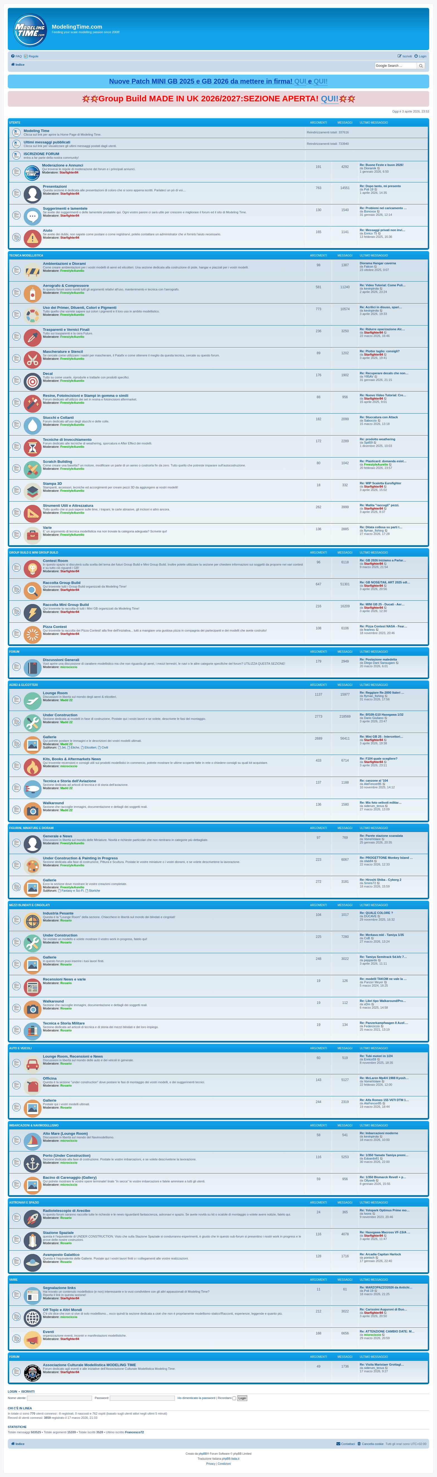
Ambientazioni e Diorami (64, 263)
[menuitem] (16, 56)
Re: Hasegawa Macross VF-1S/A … (385, 1232)
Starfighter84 (68, 172)
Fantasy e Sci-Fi (71, 890)
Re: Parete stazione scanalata (381, 835)
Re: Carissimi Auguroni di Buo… (383, 1309)
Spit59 (368, 442)
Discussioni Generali (61, 660)
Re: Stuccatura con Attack (379, 417)
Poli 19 (368, 189)
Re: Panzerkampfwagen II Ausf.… (384, 1022)
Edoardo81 (371, 1158)
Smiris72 (370, 883)
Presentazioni (55, 186)
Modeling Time (36, 131)
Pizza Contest (55, 627)
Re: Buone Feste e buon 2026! (382, 165)
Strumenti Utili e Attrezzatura (68, 505)
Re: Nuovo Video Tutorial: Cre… (383, 395)
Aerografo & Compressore (66, 285)
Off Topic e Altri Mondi (62, 1310)
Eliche (73, 747)
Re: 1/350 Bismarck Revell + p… (383, 1177)
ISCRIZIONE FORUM (41, 154)
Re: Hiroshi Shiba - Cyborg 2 (380, 879)
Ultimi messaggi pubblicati (47, 142)
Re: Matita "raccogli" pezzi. (379, 505)
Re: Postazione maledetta (378, 659)
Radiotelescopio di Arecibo (66, 1211)
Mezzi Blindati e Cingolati (29, 905)
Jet (62, 747)
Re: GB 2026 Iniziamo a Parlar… (383, 560)
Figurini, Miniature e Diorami (31, 828)
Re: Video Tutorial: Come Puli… (383, 285)
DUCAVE (370, 916)
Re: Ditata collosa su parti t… (381, 527)
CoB (367, 938)
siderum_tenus (374, 806)
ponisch (369, 1257)
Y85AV (368, 376)
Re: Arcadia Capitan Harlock (380, 1254)
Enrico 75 (370, 233)
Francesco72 (134, 1432)
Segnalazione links (59, 1288)
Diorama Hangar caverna (378, 263)
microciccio (68, 667)
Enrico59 (370, 1059)
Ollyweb (369, 1180)
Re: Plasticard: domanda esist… (383, 461)
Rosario (66, 920)
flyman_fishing (373, 530)
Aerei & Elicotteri (23, 684)
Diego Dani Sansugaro (379, 662)
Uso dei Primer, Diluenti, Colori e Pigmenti (79, 307)
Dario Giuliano (373, 718)
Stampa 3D (52, 483)
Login (12, 1391)
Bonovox (370, 211)
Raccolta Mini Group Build (66, 605)
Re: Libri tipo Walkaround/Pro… (383, 1000)
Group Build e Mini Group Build (33, 552)
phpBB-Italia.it (230, 1458)
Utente (14, 122)
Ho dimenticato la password (196, 1398)
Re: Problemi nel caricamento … (383, 208)
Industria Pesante (58, 913)
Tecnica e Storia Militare (64, 1023)
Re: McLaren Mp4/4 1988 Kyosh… (384, 1078)
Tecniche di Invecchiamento (67, 439)
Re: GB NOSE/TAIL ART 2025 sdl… (385, 582)
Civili (103, 747)
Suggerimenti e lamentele (65, 208)
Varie (47, 527)
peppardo (370, 960)
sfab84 (368, 861)
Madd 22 (66, 700)
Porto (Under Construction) (67, 1155)
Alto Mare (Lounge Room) (65, 1133)
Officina (50, 1078)
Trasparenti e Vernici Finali (66, 329)
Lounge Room (55, 693)
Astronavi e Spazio (24, 1202)
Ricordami (227, 1398)
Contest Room (55, 561)
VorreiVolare (372, 839)
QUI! (321, 81)
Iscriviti (28, 1391)
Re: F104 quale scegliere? (378, 758)
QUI (300, 81)
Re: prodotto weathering (377, 439)
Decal (48, 373)
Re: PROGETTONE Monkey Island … (386, 857)
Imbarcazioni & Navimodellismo (34, 1125)
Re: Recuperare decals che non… (384, 373)
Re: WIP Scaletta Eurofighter (380, 483)
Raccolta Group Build (62, 583)
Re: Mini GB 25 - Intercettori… (381, 736)
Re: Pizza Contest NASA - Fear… (383, 626)
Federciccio (372, 1026)
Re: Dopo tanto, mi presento (380, 186)
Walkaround (53, 803)
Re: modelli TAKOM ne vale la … (383, 978)
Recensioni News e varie (64, 979)
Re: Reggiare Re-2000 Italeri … (382, 692)
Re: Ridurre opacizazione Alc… (382, 329)
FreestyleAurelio (72, 270)
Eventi (48, 1332)
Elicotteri (88, 747)
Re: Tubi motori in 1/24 (376, 1056)
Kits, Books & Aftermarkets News (72, 759)
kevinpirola (371, 288)
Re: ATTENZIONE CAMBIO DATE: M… (387, 1331)
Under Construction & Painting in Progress (80, 858)
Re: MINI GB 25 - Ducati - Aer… (382, 604)
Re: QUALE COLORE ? (376, 912)
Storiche (92, 890)
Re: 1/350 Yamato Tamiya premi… (384, 1155)
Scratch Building (57, 461)
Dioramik (370, 168)
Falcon (368, 266)
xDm (367, 1004)
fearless (369, 629)
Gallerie (49, 737)
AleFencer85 (372, 784)
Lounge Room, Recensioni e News (73, 1056)
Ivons (367, 1213)
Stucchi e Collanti (58, 417)
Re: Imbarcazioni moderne (379, 1133)
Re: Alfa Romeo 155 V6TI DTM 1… (384, 1100)
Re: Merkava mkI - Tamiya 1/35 (382, 934)
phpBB (203, 1453)
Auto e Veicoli (20, 1048)
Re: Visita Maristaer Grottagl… (382, 1364)
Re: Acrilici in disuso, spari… (381, 307)
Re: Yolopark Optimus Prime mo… (385, 1210)
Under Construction (60, 715)
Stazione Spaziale (58, 1233)
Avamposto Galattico (61, 1255)
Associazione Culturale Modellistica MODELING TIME (89, 1365)
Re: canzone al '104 (374, 780)
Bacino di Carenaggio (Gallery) (70, 1177)
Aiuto (47, 230)
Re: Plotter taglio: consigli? (380, 351)
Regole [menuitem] (33, 56)
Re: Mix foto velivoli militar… (381, 802)
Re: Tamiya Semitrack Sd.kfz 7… (383, 956)
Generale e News (57, 836)
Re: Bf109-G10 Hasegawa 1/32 (382, 714)
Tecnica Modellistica (26, 255)
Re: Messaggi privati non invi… (382, 230)
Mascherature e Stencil (63, 351)
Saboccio (370, 420)
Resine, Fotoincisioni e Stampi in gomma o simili (85, 395)
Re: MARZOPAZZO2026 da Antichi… (386, 1287)
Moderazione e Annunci (62, 165)
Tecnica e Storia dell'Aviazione (69, 781)
